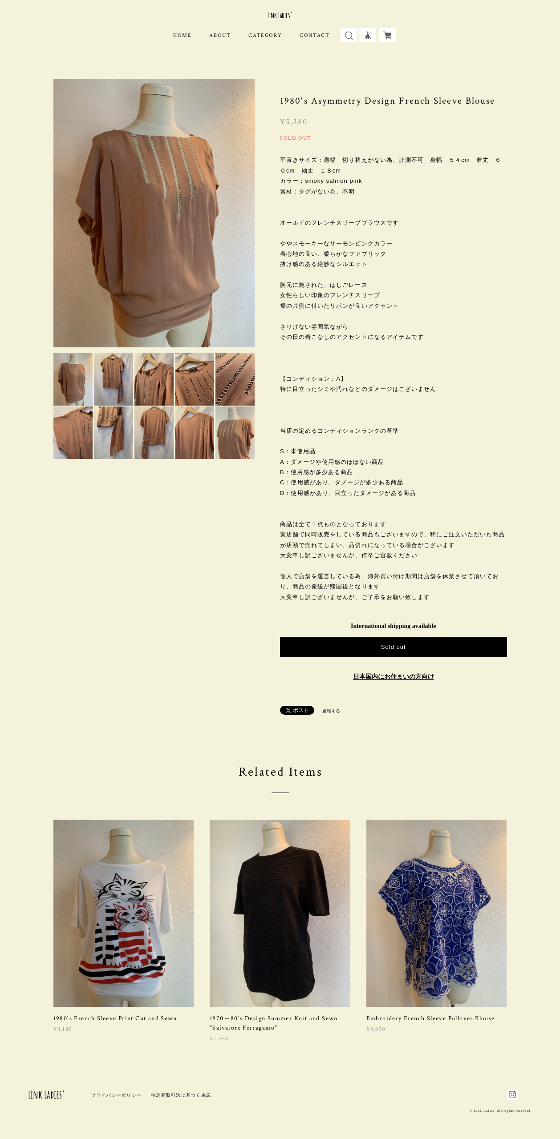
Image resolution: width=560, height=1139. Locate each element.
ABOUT (220, 35)
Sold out (393, 647)
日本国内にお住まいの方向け (393, 676)
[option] (154, 213)
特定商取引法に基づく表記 (181, 1095)
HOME (182, 35)
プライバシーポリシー (116, 1095)
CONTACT (314, 35)
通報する (331, 710)
